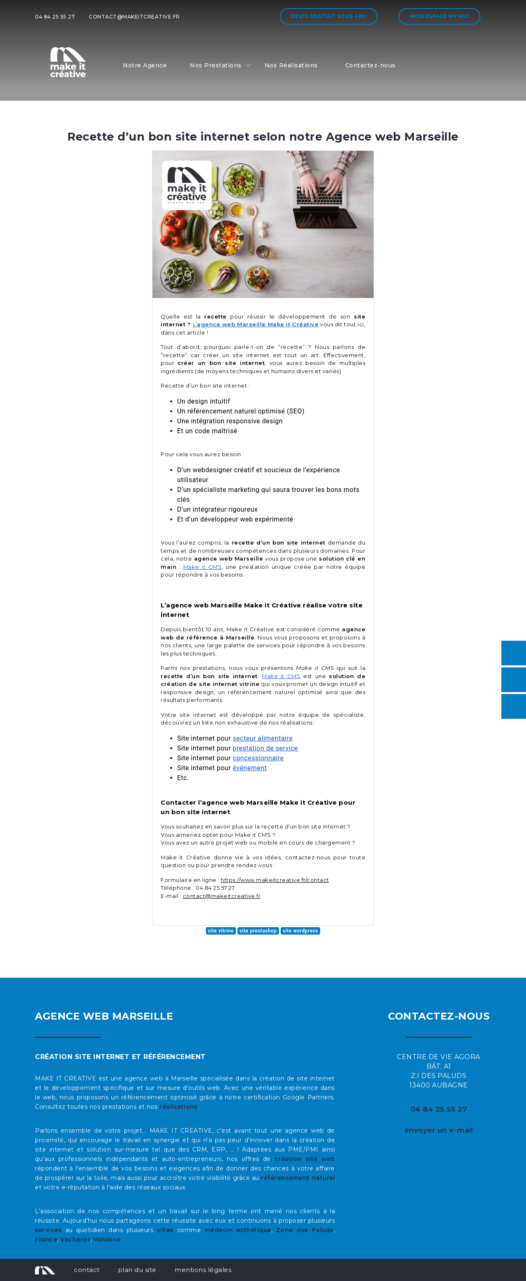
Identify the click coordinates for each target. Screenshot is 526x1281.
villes (165, 1230)
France (46, 1239)
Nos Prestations (216, 65)
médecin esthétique (238, 1230)
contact (87, 1270)
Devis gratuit (329, 16)
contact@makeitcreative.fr (134, 17)
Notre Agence (145, 65)
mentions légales (203, 1270)
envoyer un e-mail (438, 1130)
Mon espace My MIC (440, 16)
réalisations (178, 1106)
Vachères (75, 1239)
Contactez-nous (370, 65)
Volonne (107, 1239)
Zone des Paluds (305, 1230)
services (48, 1230)
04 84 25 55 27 (55, 17)
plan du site (137, 1270)
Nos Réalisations (291, 65)
